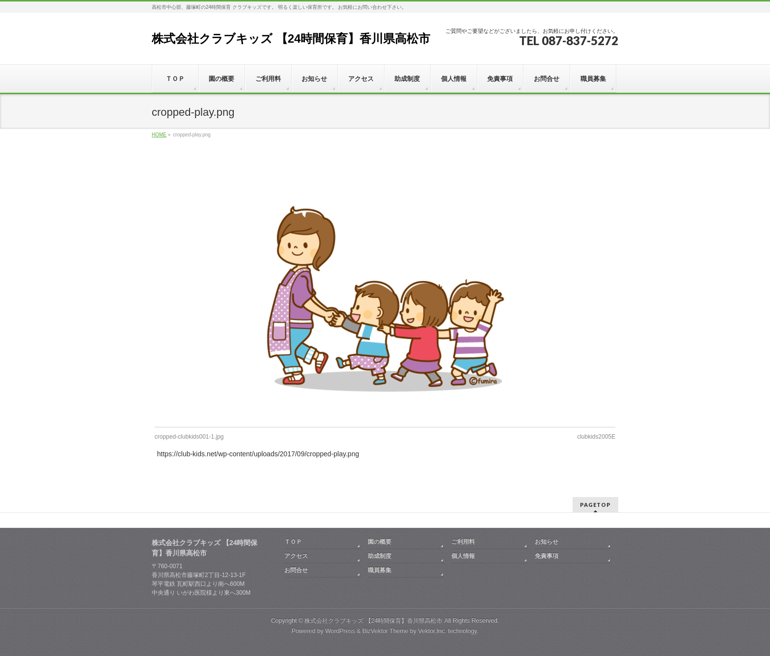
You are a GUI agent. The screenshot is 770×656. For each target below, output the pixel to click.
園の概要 (379, 541)
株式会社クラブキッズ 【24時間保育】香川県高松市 (291, 38)
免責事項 (546, 555)
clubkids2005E (596, 436)
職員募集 (379, 570)
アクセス (296, 555)
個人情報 (463, 555)
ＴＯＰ (293, 541)
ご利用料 (463, 541)
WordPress (340, 631)
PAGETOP (595, 504)
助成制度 (379, 555)
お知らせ (546, 541)
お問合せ (296, 570)
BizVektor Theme (385, 631)
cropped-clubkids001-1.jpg (189, 436)
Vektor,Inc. (432, 631)
